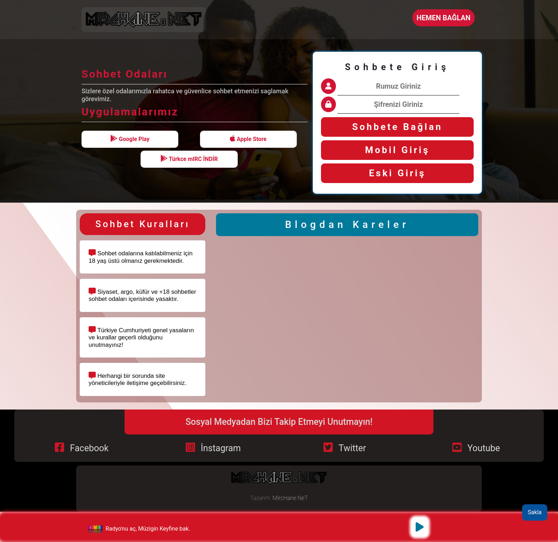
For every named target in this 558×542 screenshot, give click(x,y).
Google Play (129, 138)
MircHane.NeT (290, 498)
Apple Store (248, 138)
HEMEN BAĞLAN (443, 18)
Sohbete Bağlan (397, 126)
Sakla (535, 512)
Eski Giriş (397, 173)
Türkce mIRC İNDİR (189, 158)
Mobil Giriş (397, 150)
